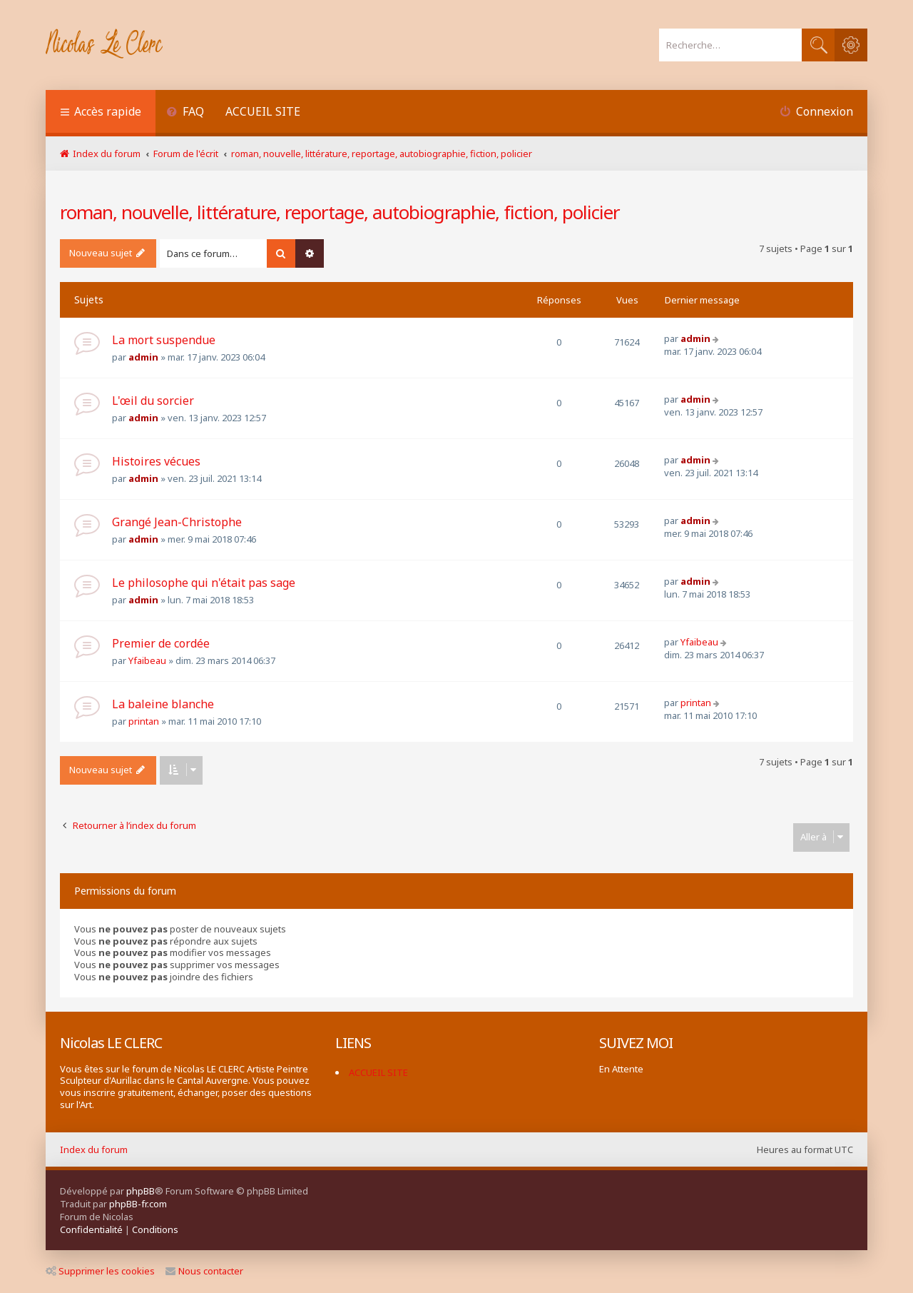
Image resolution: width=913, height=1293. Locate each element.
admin (143, 357)
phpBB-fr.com (138, 1203)
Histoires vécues (156, 461)
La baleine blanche (163, 704)
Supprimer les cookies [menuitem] (100, 1270)
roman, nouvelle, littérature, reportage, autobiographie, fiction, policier (340, 212)
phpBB (140, 1190)
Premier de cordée (161, 643)
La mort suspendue (163, 340)
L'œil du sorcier (153, 400)
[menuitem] (185, 113)
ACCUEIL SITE (262, 111)
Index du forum (94, 1149)
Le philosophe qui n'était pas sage (203, 582)
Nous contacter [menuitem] (204, 1270)
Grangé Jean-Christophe (177, 522)
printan (143, 721)
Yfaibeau (147, 660)
